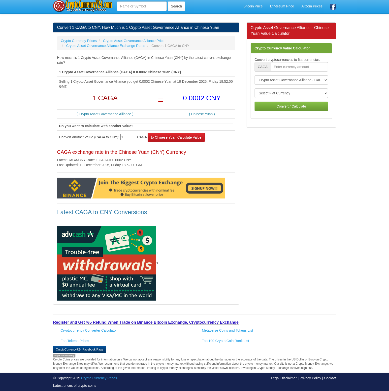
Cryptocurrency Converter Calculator (89, 330)
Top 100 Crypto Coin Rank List (225, 341)
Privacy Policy (310, 378)
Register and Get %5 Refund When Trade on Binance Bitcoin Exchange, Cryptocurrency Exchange (146, 322)
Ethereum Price (282, 6)
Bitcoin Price (253, 6)
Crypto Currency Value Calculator (282, 48)
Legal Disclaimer (283, 378)
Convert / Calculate (291, 106)
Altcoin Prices (312, 6)
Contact (330, 378)
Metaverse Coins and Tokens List (227, 330)
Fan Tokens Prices (75, 341)
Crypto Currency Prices (99, 378)
